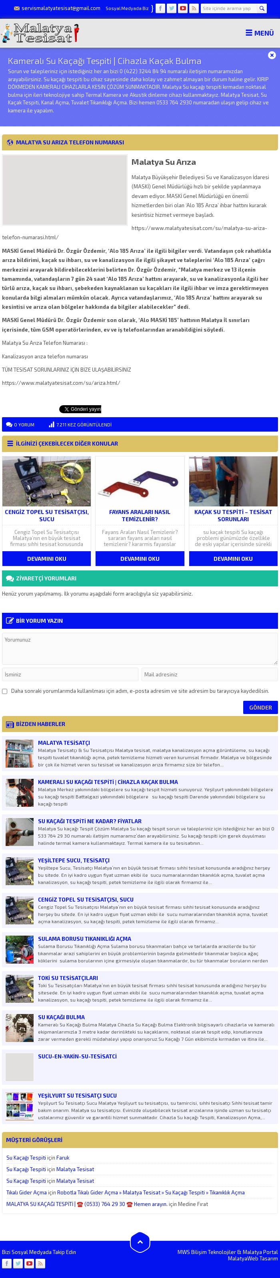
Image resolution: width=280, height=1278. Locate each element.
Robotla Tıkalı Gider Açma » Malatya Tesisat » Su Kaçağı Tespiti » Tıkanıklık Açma (151, 1192)
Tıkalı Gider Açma (26, 1192)
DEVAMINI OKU (46, 558)
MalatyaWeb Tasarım (253, 1258)
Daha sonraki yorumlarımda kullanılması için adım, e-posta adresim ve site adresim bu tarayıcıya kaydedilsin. (140, 691)
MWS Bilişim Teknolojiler (207, 1252)
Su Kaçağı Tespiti (26, 1157)
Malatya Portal (260, 1252)
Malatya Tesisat (75, 1169)
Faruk (62, 1157)
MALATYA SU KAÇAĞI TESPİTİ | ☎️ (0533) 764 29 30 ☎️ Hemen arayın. (87, 1204)
